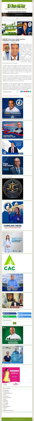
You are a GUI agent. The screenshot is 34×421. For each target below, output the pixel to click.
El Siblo (4, 394)
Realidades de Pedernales (8, 410)
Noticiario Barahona (7, 397)
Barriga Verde (6, 390)
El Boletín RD (5, 401)
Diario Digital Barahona (7, 393)
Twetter (20, 313)
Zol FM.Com (5, 400)
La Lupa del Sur (6, 391)
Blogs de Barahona (7, 406)
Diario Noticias (6, 396)
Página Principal (15, 95)
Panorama (5, 407)
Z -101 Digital (5, 403)
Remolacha (5, 404)
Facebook (6, 313)
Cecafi (4, 409)
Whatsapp (6, 316)
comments (15, 42)
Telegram (21, 316)
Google (4, 399)
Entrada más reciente (7, 95)
